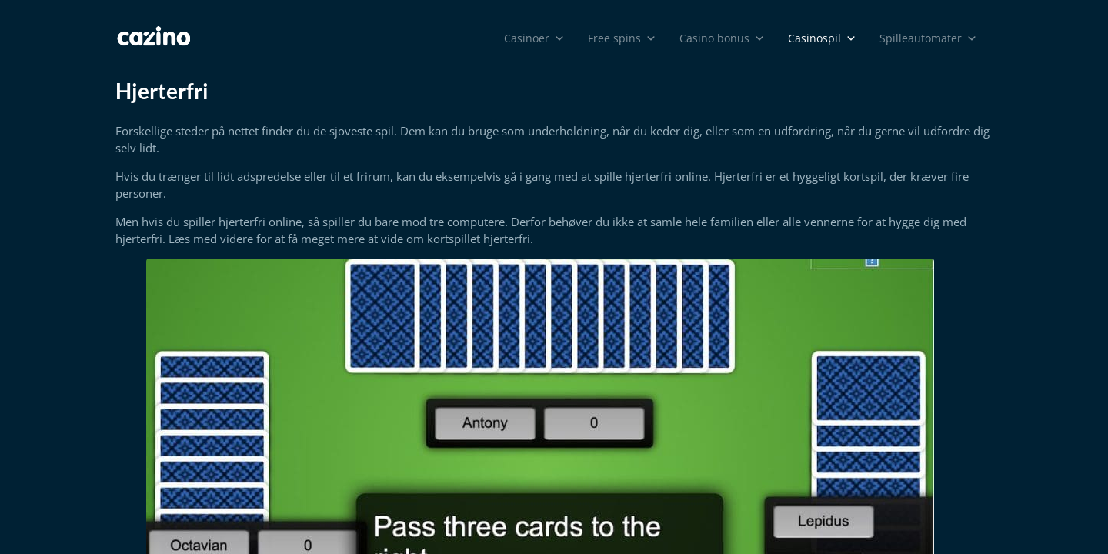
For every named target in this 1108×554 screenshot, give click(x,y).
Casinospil (822, 38)
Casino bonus (722, 38)
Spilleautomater (928, 38)
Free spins (622, 38)
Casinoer (534, 38)
